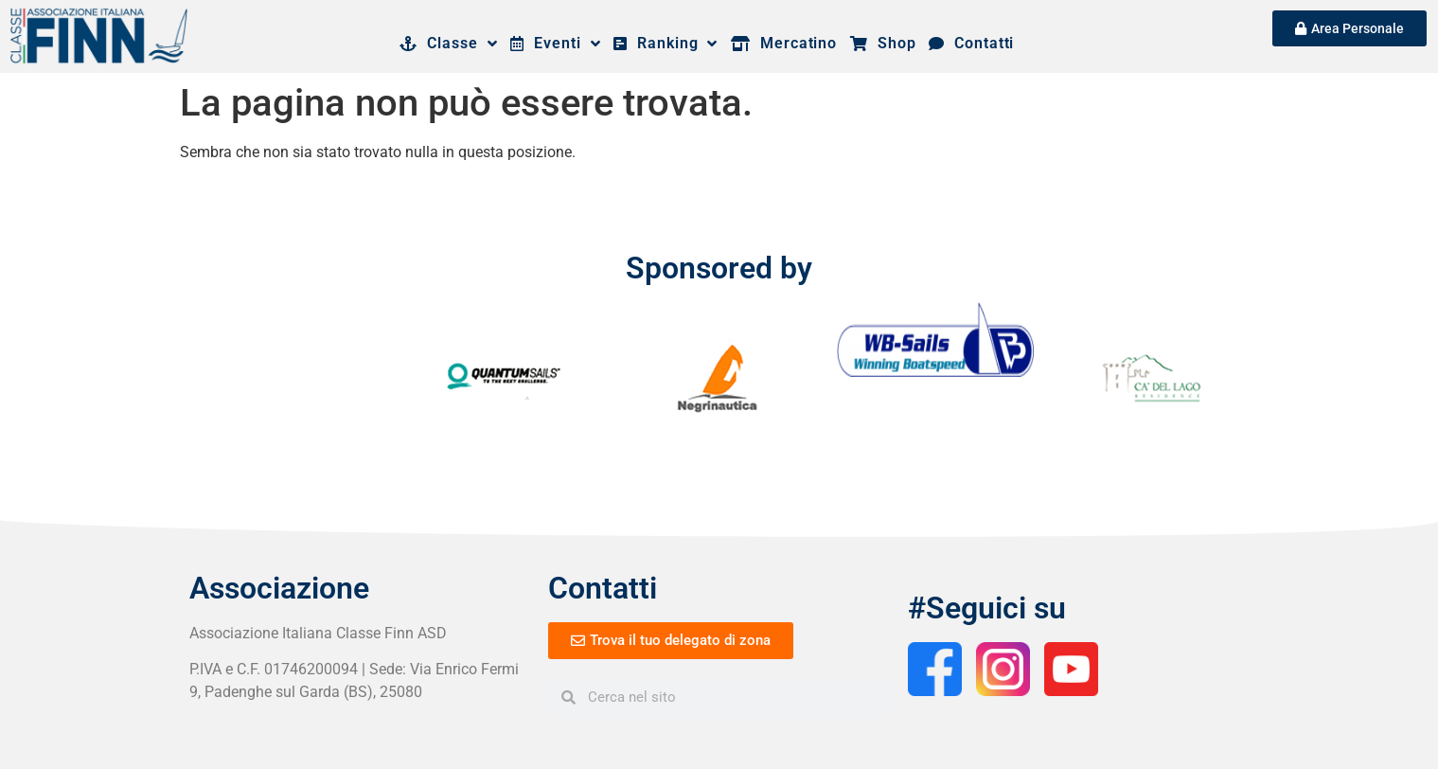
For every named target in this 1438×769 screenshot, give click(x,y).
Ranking (665, 44)
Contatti (971, 43)
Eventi (555, 44)
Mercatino (784, 43)
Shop (882, 43)
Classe (448, 44)
